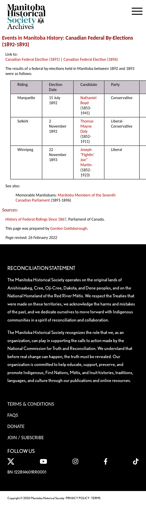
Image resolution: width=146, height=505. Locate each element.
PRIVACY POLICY (78, 498)
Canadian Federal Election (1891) (32, 59)
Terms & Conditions (30, 404)
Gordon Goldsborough (68, 228)
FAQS (12, 415)
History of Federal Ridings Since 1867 (35, 219)
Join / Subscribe (25, 437)
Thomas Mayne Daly (86, 126)
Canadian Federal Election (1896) (90, 59)
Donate (16, 426)
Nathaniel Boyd (88, 100)
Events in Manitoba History (32, 38)
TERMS (95, 498)
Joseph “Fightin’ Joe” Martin (87, 157)
